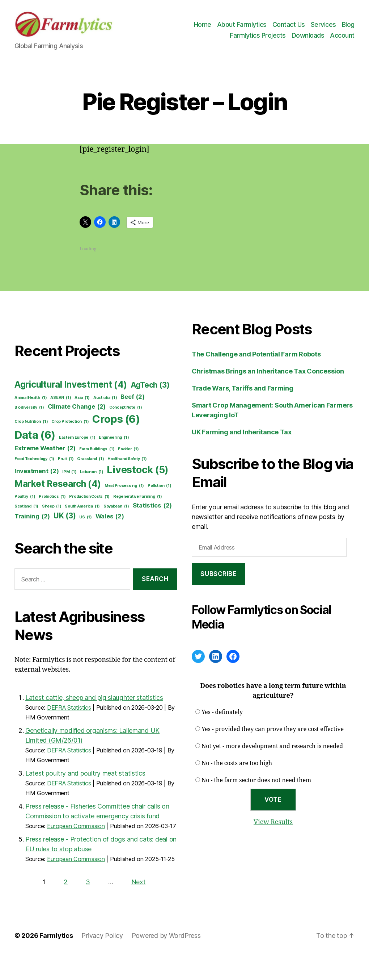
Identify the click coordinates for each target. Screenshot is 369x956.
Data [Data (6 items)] (34, 435)
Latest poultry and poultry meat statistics (85, 773)
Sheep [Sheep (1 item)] (52, 506)
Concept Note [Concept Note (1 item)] (125, 407)
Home (202, 24)
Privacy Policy (102, 935)
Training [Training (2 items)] (32, 516)
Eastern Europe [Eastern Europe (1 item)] (77, 438)
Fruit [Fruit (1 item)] (66, 459)
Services (323, 24)
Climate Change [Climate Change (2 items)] (77, 406)
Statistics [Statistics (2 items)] (152, 505)
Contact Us (288, 24)
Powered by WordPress (166, 935)
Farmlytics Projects (258, 35)
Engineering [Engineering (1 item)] (114, 438)
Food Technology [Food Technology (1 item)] (34, 459)
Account (342, 35)
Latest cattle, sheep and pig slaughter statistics (94, 697)
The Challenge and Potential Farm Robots (256, 354)
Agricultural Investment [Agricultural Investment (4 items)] (70, 384)
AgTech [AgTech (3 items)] (150, 385)
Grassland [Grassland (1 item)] (90, 459)
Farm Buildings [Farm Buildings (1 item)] (96, 449)
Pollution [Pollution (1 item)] (159, 486)
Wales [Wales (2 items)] (110, 516)
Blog (348, 24)
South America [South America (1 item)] (82, 506)
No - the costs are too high (237, 763)
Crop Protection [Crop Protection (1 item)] (70, 422)
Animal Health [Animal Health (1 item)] (30, 398)
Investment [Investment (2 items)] (36, 471)
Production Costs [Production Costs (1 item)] (89, 497)
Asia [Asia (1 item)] (82, 398)
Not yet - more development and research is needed (272, 746)
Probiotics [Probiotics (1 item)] (52, 497)
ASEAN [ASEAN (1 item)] (60, 398)
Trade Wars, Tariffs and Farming (242, 388)
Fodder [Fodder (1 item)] (128, 449)
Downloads (308, 35)
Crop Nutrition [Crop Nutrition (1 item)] (31, 422)
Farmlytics (56, 935)
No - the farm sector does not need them (256, 780)
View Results (273, 822)
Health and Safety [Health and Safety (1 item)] (127, 459)
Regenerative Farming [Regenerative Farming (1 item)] (137, 497)
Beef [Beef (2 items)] (132, 396)
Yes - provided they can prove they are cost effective (273, 729)
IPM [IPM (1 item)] (69, 472)
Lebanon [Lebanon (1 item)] (91, 472)
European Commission (76, 826)
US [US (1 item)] (85, 517)
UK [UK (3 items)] (65, 515)
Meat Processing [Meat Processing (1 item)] (124, 486)
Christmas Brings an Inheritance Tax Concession (268, 371)
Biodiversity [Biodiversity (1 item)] (29, 407)
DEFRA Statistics (69, 707)
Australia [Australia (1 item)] (105, 398)
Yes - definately (222, 712)
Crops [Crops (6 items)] (116, 419)
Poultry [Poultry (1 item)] (24, 497)
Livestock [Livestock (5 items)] (138, 470)
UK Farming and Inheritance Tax (242, 432)
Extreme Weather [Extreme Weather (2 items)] (45, 448)
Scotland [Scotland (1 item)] (26, 506)
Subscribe (218, 573)
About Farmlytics (242, 24)
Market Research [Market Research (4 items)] (57, 483)
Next (138, 882)
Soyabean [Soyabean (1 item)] (116, 506)
